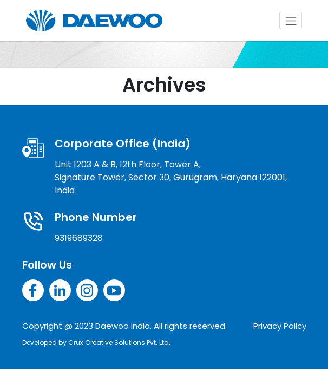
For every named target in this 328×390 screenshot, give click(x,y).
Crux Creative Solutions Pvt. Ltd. (119, 342)
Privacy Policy (279, 326)
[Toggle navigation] (290, 20)
